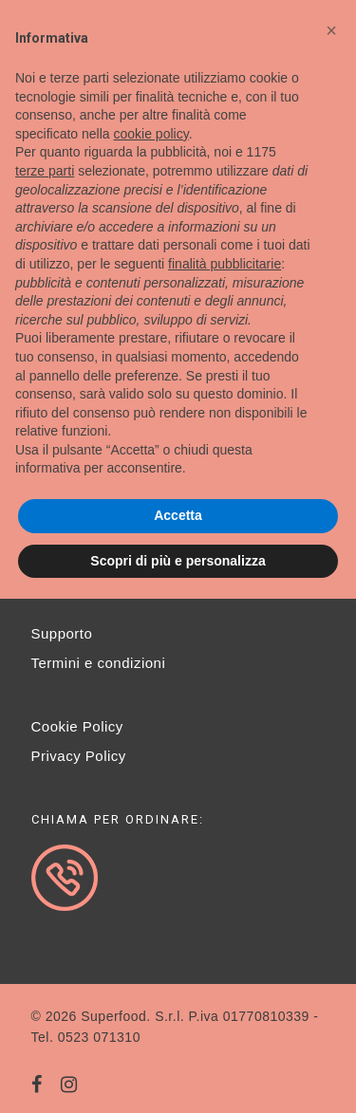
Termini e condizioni (98, 663)
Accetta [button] (178, 515)
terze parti (44, 170)
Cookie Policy (77, 726)
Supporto (62, 633)
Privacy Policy (78, 756)
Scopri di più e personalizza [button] (177, 560)
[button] (331, 30)
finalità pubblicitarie (224, 263)
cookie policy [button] (151, 133)
